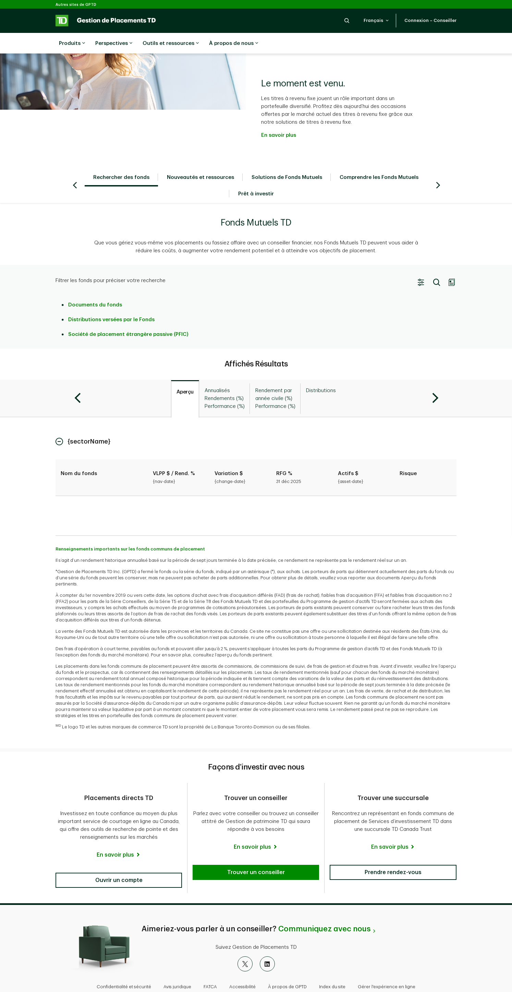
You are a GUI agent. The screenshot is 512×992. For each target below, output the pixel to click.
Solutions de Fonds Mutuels (287, 160)
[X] (245, 946)
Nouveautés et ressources (200, 160)
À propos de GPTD (287, 969)
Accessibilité (242, 969)
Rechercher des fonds (121, 160)
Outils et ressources (171, 43)
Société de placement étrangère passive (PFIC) (128, 317)
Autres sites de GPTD (76, 5)
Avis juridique (177, 969)
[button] (347, 20)
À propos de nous (233, 43)
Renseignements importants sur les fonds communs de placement (130, 532)
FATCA (210, 969)
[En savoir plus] (119, 837)
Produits (72, 43)
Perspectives (113, 43)
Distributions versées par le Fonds (111, 302)
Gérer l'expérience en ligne (386, 969)
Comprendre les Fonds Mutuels (379, 160)
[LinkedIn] (267, 946)
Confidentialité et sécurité (124, 969)
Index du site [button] (332, 969)
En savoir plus (278, 118)
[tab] (185, 381)
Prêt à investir (256, 176)
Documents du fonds (95, 287)
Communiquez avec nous (324, 912)
